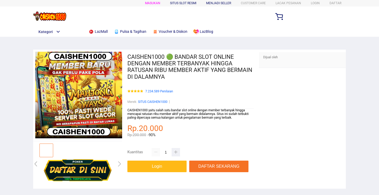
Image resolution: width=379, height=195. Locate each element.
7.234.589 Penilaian (159, 91)
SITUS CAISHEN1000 (152, 102)
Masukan (152, 3)
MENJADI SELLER (218, 3)
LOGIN (315, 3)
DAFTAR (335, 3)
